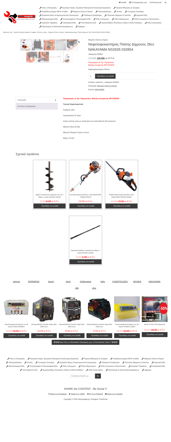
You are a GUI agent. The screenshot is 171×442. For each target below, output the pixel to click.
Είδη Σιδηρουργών (120, 19)
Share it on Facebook (57, 432)
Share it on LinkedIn (114, 432)
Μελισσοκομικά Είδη (48, 19)
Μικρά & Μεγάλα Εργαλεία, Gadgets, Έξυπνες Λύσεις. (30, 32)
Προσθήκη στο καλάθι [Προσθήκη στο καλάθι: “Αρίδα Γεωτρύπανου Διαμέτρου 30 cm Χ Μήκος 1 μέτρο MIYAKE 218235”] (49, 244)
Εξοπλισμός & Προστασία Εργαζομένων (56, 27)
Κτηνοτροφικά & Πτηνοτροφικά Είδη (75, 19)
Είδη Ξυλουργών (101, 19)
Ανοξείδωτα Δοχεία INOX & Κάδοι (53, 12)
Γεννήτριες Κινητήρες (134, 12)
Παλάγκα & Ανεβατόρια (91, 15)
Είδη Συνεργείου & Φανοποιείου (145, 19)
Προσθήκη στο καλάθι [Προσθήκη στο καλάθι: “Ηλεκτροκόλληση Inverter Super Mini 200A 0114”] (44, 373)
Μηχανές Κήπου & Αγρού (82, 12)
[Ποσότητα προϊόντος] (91, 76)
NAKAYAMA (99, 90)
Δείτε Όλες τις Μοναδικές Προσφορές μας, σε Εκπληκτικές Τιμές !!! (85, 380)
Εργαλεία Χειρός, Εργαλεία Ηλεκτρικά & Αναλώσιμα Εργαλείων (85, 8)
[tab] (37, 138)
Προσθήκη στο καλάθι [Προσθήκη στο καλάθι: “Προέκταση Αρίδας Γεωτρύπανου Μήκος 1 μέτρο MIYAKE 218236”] (85, 300)
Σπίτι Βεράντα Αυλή (87, 23)
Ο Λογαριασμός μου (138, 2)
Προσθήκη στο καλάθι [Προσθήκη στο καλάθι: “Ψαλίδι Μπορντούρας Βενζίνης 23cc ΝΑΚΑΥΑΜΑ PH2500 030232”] (121, 244)
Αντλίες (118, 12)
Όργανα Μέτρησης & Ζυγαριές (127, 8)
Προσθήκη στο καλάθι (105, 76)
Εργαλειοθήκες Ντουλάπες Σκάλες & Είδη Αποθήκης (120, 23)
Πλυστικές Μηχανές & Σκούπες (117, 15)
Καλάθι (122, 2)
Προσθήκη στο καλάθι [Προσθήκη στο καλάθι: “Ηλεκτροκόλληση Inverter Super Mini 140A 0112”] (99, 373)
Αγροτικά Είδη (140, 15)
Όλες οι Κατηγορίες (48, 8)
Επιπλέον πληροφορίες (27, 144)
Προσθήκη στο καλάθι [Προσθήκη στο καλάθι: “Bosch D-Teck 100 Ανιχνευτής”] (155, 372)
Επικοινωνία (156, 2)
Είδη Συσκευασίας (153, 23)
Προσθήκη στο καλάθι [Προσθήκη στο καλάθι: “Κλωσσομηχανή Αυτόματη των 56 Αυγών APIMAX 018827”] (127, 373)
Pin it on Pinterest (95, 432)
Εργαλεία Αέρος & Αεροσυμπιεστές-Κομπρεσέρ (59, 15)
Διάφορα (80, 27)
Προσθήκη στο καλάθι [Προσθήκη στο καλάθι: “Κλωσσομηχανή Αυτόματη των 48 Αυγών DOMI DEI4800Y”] (16, 373)
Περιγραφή (22, 138)
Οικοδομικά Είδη (68, 23)
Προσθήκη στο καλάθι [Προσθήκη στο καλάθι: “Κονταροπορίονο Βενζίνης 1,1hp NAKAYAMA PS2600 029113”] (85, 244)
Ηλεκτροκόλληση (103, 12)
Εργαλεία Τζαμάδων (48, 23)
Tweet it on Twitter (77, 432)
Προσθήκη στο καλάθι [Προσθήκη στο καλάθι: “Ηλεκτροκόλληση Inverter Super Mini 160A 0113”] (72, 373)
